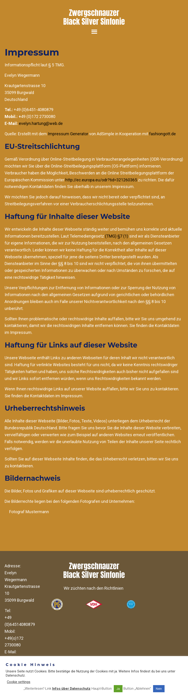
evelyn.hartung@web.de (41, 123)
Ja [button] (118, 688)
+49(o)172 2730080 (14, 642)
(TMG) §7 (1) (116, 236)
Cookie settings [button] (18, 682)
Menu (94, 31)
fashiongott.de (162, 133)
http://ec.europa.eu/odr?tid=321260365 (101, 179)
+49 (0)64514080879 (20, 621)
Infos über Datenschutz (71, 688)
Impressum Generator (68, 133)
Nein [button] (159, 688)
